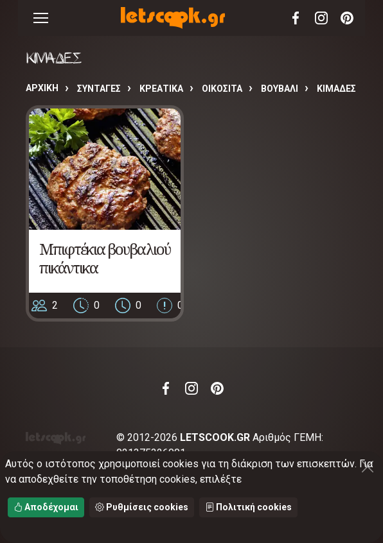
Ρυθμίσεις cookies (141, 507)
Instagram (321, 18)
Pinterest (347, 18)
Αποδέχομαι (45, 507)
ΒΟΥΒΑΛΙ (279, 88)
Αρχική (42, 88)
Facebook (295, 18)
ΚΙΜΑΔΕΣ (336, 88)
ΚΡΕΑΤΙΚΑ (161, 88)
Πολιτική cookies (248, 507)
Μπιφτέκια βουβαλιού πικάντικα (104, 258)
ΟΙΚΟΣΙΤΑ (222, 88)
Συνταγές (99, 88)
